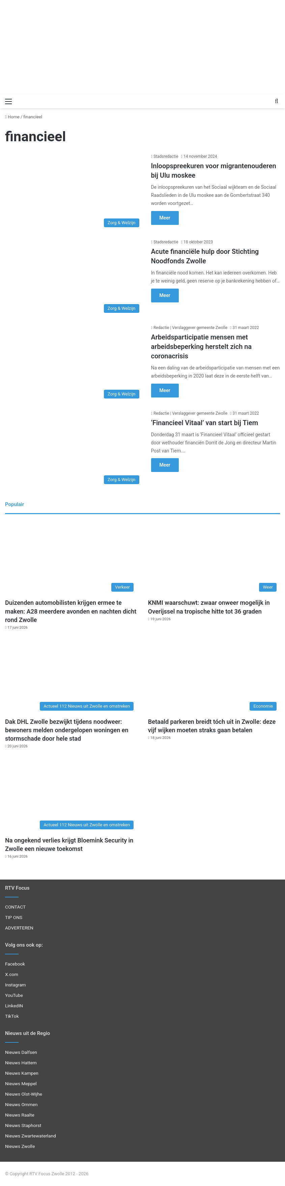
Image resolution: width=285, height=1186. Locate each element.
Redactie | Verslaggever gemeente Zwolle (190, 327)
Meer (165, 217)
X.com (11, 974)
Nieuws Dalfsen (21, 1052)
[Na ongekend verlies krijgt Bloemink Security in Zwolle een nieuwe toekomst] (71, 795)
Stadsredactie (165, 156)
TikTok (12, 1016)
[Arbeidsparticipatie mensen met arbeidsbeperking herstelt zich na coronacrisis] (74, 363)
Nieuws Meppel (21, 1083)
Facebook (15, 964)
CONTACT (15, 907)
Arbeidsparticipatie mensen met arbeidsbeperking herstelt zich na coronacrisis (201, 346)
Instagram (15, 984)
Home (12, 116)
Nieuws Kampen (21, 1073)
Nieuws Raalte (19, 1115)
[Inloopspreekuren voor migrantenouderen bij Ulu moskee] (74, 192)
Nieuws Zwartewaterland (30, 1135)
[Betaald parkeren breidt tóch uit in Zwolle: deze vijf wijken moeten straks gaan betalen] (214, 677)
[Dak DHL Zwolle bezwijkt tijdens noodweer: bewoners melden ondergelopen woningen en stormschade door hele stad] (71, 677)
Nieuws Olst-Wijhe (23, 1094)
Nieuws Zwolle (20, 1146)
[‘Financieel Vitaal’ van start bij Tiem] (74, 448)
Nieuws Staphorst (23, 1125)
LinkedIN (14, 1005)
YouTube (14, 995)
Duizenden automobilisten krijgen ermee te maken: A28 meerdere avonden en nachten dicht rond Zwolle (70, 611)
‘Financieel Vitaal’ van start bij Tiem (204, 423)
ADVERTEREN (19, 927)
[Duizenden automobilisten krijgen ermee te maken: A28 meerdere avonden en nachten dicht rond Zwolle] (71, 558)
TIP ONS (13, 917)
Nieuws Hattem (21, 1062)
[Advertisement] (142, 47)
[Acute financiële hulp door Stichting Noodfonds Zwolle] (74, 277)
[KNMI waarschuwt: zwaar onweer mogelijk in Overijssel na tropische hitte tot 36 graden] (214, 558)
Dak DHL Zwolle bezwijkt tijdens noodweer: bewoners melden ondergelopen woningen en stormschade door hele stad (67, 730)
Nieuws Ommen (21, 1104)
